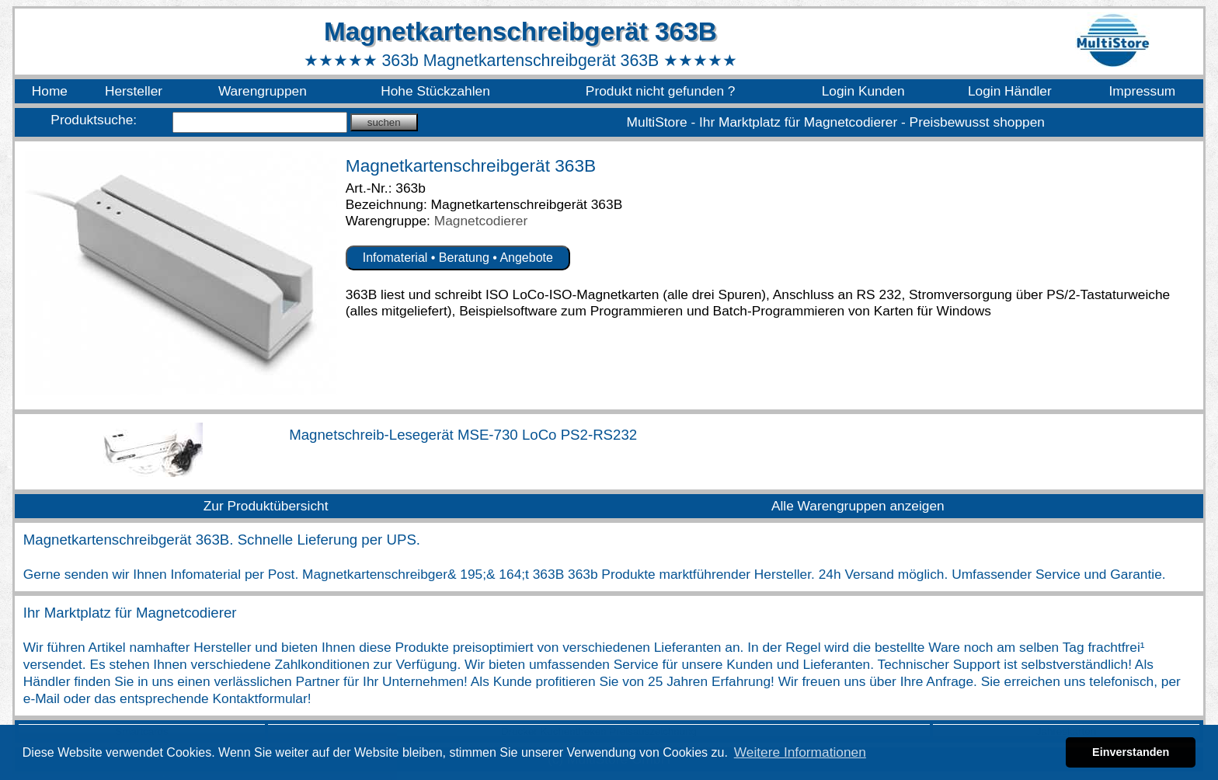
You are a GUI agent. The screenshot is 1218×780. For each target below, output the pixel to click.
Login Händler (1010, 91)
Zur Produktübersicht (266, 506)
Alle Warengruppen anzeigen (858, 506)
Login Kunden (863, 91)
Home (50, 91)
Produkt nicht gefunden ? (661, 91)
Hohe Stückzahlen (435, 91)
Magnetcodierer (480, 220)
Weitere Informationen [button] (800, 752)
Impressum (1142, 91)
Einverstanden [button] (1130, 752)
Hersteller (133, 91)
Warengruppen (262, 91)
